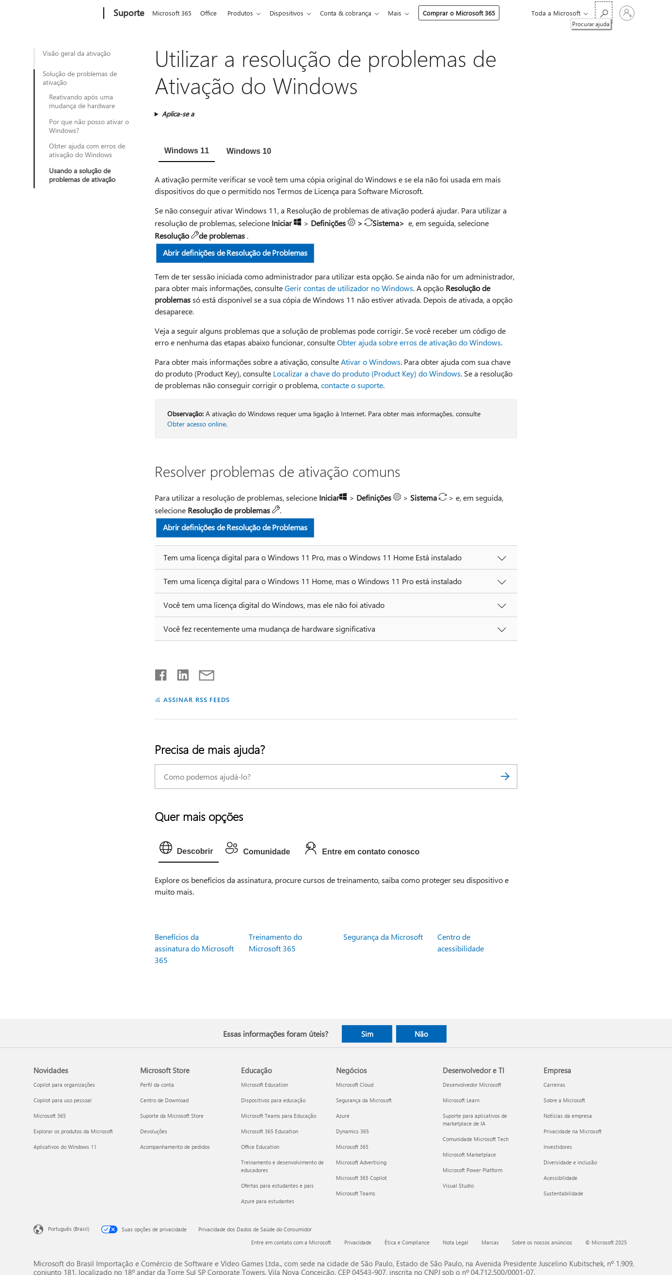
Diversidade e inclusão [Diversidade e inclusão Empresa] (570, 1162)
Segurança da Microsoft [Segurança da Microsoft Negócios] (364, 1100)
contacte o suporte (352, 385)
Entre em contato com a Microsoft (291, 1242)
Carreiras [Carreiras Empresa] (554, 1084)
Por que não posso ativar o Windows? (89, 126)
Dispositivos (292, 13)
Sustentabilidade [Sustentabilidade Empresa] (563, 1193)
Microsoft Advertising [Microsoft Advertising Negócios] (361, 1162)
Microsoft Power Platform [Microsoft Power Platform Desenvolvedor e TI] (472, 1170)
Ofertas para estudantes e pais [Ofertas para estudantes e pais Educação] (277, 1185)
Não (421, 1034)
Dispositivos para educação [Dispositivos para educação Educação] (273, 1100)
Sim (367, 1034)
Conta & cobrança (353, 13)
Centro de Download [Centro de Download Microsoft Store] (164, 1100)
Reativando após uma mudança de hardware (82, 101)
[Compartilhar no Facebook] (161, 673)
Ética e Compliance (407, 1242)
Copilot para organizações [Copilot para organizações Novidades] (64, 1084)
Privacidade (357, 1242)
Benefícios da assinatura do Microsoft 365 (194, 948)
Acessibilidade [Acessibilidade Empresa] (560, 1177)
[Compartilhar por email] (202, 673)
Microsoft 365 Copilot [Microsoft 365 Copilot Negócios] (361, 1177)
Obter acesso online (196, 423)
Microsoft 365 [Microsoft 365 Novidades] (49, 1115)
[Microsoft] (66, 13)
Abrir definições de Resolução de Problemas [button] (235, 252)
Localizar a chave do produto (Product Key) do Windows (367, 373)
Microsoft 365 (172, 13)
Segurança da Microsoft (383, 937)
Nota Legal (455, 1242)
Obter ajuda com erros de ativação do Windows (87, 150)
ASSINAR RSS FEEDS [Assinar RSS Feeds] (196, 699)
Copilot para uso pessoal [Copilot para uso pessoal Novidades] (62, 1100)
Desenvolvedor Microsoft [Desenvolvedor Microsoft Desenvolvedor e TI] (472, 1084)
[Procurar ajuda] (603, 12)
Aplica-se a (178, 113)
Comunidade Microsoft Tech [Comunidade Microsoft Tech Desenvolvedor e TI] (476, 1139)
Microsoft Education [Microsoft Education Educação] (264, 1084)
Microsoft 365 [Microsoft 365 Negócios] (352, 1146)
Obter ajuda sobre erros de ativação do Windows (419, 342)
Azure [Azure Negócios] (343, 1115)
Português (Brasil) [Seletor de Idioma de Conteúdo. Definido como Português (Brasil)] (68, 1228)
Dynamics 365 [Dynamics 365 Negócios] (352, 1131)
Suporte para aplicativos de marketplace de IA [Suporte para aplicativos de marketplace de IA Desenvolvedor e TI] (475, 1119)
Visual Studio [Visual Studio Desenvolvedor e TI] (458, 1185)
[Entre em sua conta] (627, 13)
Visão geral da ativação (77, 53)
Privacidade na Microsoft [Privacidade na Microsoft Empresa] (573, 1131)
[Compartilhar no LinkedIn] (179, 673)
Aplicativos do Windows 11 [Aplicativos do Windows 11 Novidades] (64, 1146)
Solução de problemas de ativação (80, 78)
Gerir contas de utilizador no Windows (349, 288)
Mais (404, 13)
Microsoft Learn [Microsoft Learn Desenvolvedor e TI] (461, 1100)
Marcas (490, 1242)
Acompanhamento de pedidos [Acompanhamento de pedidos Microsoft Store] (175, 1146)
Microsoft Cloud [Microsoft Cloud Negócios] (354, 1084)
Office (210, 13)
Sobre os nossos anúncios (542, 1242)
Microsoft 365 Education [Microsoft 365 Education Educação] (269, 1131)
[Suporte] (128, 13)
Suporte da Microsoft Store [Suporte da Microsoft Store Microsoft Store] (172, 1115)
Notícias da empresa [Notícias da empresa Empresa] (568, 1115)
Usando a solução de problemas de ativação (82, 175)
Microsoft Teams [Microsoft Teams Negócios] (355, 1193)
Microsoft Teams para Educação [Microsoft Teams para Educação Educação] (278, 1115)
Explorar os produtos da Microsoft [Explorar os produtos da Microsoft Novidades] (73, 1131)
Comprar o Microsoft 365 (468, 13)
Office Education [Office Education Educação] (260, 1146)
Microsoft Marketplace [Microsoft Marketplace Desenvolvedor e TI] (469, 1154)
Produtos (244, 13)
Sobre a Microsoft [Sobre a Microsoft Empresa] (564, 1100)
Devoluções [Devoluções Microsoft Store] (153, 1131)
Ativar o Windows (370, 362)
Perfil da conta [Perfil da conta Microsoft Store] (157, 1084)
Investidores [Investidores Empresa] (558, 1146)
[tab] (187, 152)
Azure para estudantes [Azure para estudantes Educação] (267, 1201)
